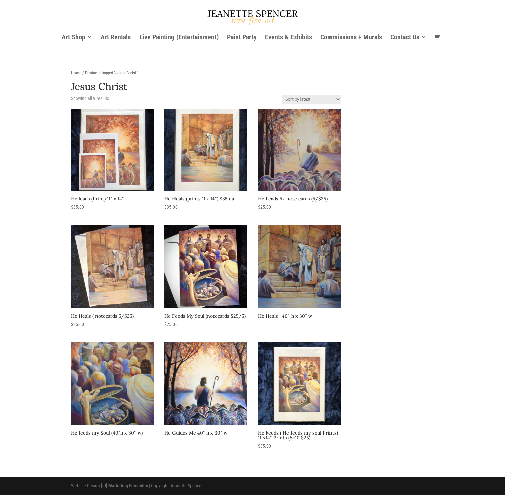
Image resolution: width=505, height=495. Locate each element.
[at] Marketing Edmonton (124, 485)
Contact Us (404, 38)
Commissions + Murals (351, 38)
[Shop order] (311, 99)
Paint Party (242, 38)
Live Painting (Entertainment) (179, 38)
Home (76, 72)
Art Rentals (116, 38)
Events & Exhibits (288, 38)
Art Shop (73, 38)
